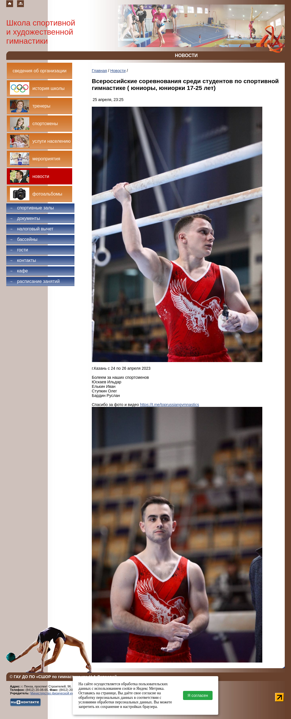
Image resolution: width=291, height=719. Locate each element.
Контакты (22, 260)
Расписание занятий (34, 281)
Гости (18, 249)
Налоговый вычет (31, 228)
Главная (99, 70)
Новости (118, 70)
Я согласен (198, 695)
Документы (24, 218)
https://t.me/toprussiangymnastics (169, 404)
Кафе (18, 270)
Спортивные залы (31, 207)
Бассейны (23, 239)
